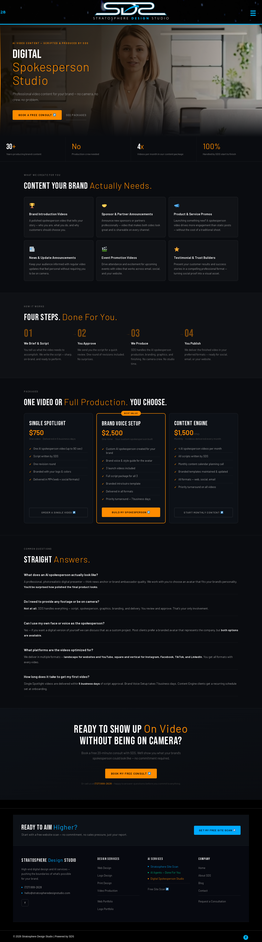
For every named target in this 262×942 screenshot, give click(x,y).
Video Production (107, 890)
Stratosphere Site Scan (164, 866)
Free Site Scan (158, 889)
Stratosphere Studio (48, 860)
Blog (201, 883)
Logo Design (104, 875)
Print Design (104, 883)
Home (201, 868)
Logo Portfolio (105, 909)
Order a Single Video (58, 512)
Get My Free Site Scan (217, 830)
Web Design (104, 868)
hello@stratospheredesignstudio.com (47, 893)
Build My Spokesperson (131, 512)
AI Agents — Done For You (166, 872)
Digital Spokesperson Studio (167, 878)
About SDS (204, 875)
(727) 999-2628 (103, 783)
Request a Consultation (212, 901)
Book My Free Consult (131, 773)
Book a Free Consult (37, 115)
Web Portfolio (105, 901)
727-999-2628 (28, 12)
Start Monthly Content (203, 512)
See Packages (76, 115)
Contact (203, 890)
